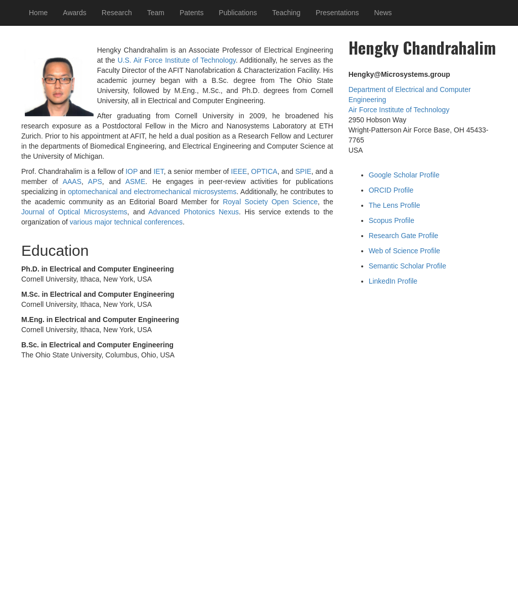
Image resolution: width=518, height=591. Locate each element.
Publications (238, 13)
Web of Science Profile (404, 251)
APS (95, 181)
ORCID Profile (391, 190)
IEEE (239, 171)
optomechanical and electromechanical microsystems (152, 192)
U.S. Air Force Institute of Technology (176, 60)
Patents (191, 13)
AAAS (72, 181)
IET (158, 171)
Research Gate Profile (404, 236)
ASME (135, 181)
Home (38, 13)
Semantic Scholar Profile (407, 266)
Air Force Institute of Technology (399, 110)
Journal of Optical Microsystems (74, 212)
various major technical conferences (126, 222)
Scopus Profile (391, 220)
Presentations (337, 13)
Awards (74, 13)
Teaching (286, 13)
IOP (131, 171)
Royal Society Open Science (270, 202)
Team (155, 13)
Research (117, 13)
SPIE (303, 171)
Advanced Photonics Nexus (193, 212)
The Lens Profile (394, 205)
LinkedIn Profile (393, 281)
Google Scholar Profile (404, 175)
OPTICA (264, 171)
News (383, 13)
